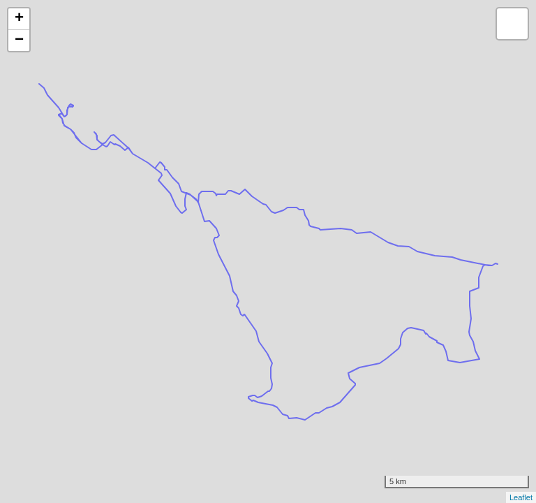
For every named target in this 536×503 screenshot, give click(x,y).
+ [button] (19, 18)
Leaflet (521, 497)
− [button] (19, 40)
